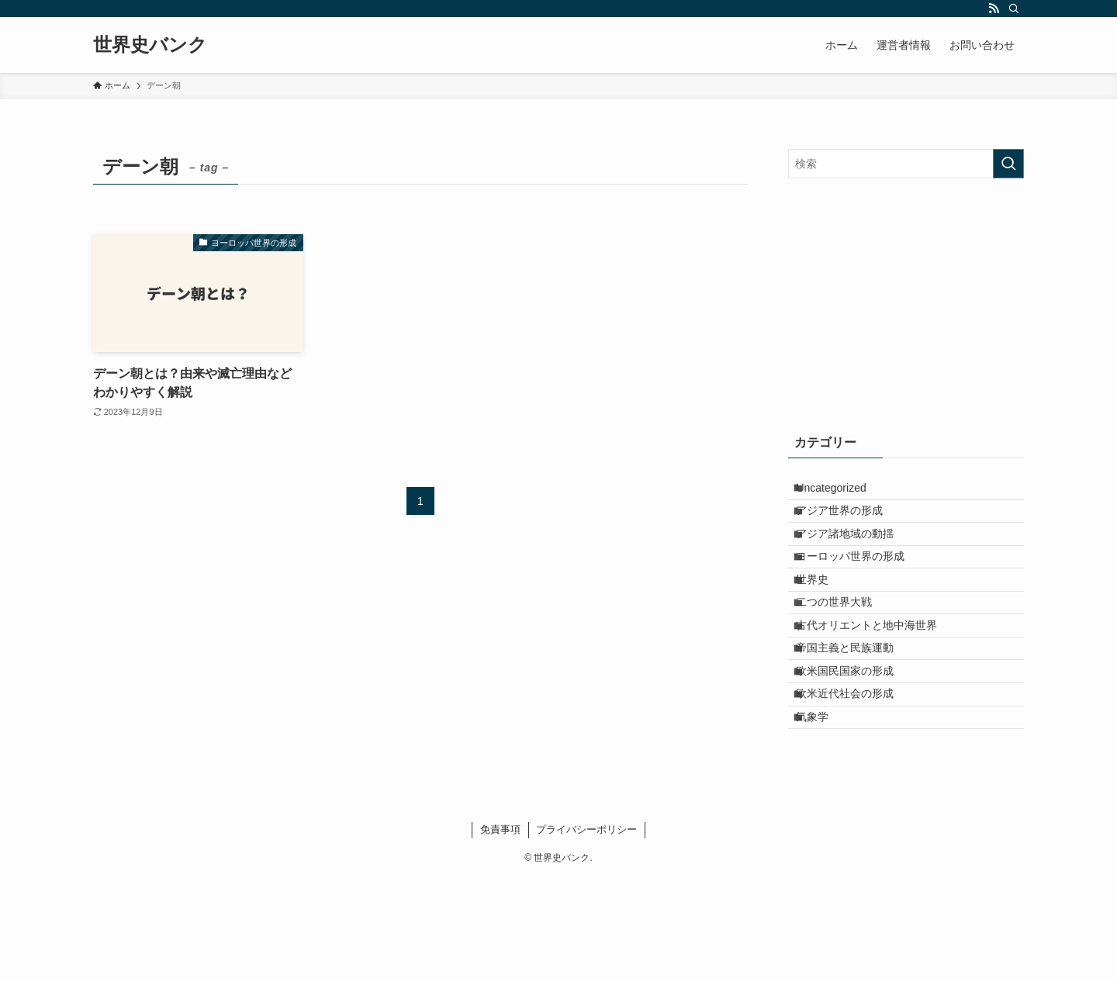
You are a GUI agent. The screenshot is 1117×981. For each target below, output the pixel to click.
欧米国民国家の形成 (856, 750)
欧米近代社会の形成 (856, 782)
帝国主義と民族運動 (856, 718)
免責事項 (500, 932)
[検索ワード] (906, 163)
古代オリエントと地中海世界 (878, 685)
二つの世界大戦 (845, 654)
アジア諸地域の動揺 (856, 557)
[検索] (1014, 8)
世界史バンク (150, 45)
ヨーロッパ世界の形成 (861, 588)
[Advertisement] (906, 302)
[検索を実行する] (1008, 163)
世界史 (823, 621)
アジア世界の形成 (850, 524)
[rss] (994, 8)
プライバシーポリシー (586, 932)
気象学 (823, 815)
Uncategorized (842, 492)
